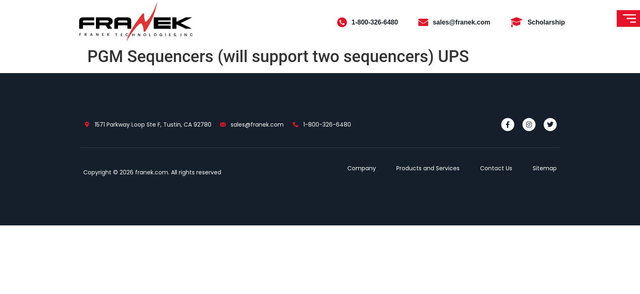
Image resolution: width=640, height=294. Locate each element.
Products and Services (428, 168)
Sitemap (545, 168)
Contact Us (496, 168)
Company (361, 168)
